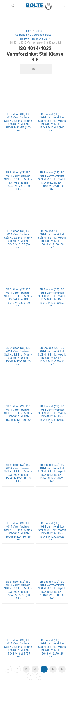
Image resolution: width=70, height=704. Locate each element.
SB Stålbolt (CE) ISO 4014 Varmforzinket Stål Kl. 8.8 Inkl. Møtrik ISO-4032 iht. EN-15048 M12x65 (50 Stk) (18, 181)
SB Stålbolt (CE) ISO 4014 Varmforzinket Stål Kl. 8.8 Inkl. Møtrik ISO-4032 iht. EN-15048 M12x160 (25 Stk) (52, 473)
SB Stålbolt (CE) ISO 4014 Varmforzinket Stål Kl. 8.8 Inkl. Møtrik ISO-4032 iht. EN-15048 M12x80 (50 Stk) (52, 239)
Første (8, 669)
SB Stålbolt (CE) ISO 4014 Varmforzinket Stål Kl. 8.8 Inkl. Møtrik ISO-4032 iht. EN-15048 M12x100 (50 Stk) (52, 298)
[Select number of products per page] (36, 69)
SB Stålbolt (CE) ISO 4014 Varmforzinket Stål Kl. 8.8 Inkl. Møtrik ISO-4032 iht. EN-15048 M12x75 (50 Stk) (18, 239)
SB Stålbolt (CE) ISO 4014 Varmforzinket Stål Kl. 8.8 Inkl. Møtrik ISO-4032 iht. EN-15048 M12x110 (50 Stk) (18, 356)
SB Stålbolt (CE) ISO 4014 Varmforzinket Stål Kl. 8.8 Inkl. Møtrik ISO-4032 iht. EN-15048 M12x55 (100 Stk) (18, 122)
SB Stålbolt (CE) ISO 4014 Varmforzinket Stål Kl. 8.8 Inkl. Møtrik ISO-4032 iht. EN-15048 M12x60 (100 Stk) (52, 122)
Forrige (17, 669)
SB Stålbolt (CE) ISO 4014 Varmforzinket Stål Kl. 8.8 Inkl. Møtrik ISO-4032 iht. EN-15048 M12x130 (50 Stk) (18, 415)
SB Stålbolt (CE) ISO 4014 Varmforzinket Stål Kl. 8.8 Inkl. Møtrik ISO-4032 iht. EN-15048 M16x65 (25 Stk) (18, 648)
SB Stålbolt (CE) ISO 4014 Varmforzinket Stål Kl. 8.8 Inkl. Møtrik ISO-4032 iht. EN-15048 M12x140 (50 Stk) (52, 415)
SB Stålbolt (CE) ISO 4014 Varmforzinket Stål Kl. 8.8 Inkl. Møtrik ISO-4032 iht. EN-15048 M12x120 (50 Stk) (52, 356)
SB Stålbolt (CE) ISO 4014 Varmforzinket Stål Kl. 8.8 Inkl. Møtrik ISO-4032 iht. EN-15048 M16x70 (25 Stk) (52, 648)
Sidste (39, 676)
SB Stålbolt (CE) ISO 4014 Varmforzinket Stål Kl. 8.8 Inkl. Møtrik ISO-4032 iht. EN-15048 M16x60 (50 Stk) (52, 590)
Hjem (28, 30)
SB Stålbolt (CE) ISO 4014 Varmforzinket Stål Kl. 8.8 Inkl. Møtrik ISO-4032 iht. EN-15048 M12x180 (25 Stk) (18, 532)
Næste (30, 676)
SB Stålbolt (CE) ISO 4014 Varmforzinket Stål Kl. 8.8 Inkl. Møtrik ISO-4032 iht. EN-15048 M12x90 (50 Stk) (18, 298)
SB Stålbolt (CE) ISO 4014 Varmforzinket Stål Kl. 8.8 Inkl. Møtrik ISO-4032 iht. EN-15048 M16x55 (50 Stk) (18, 590)
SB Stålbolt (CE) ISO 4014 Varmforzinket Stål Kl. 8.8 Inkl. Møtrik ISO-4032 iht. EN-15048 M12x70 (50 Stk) (52, 181)
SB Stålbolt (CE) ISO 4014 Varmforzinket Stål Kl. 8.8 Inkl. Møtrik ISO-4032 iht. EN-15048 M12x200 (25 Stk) (52, 532)
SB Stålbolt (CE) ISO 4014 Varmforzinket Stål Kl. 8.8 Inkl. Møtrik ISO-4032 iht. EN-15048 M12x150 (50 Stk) (18, 473)
